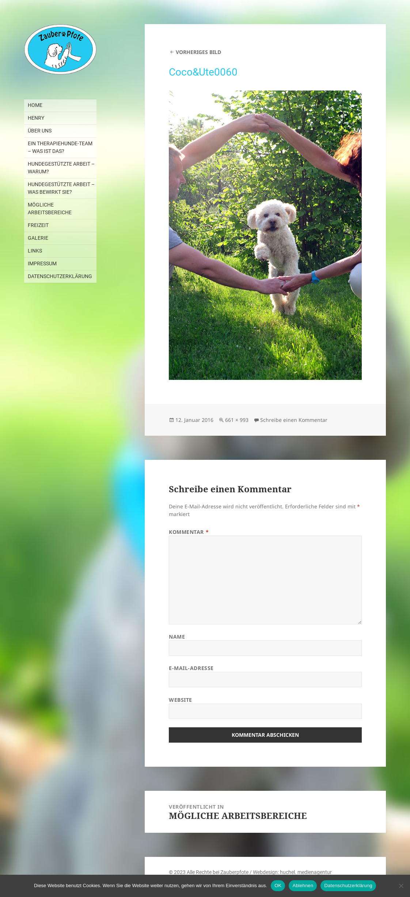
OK (277, 885)
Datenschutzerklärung (348, 885)
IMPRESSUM (42, 263)
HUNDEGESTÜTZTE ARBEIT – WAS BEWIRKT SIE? (61, 188)
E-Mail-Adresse (191, 668)
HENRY (36, 118)
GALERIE (38, 238)
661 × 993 (236, 419)
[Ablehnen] (401, 885)
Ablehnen (302, 885)
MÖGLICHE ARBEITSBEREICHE (50, 208)
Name (177, 636)
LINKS (35, 251)
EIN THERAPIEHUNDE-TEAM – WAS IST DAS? (60, 147)
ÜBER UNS (40, 131)
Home (35, 105)
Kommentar (189, 531)
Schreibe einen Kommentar (293, 419)
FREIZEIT (38, 225)
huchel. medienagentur (306, 872)
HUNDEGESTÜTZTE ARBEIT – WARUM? (61, 167)
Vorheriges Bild (198, 52)
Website (180, 699)
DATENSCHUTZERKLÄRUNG (60, 276)
